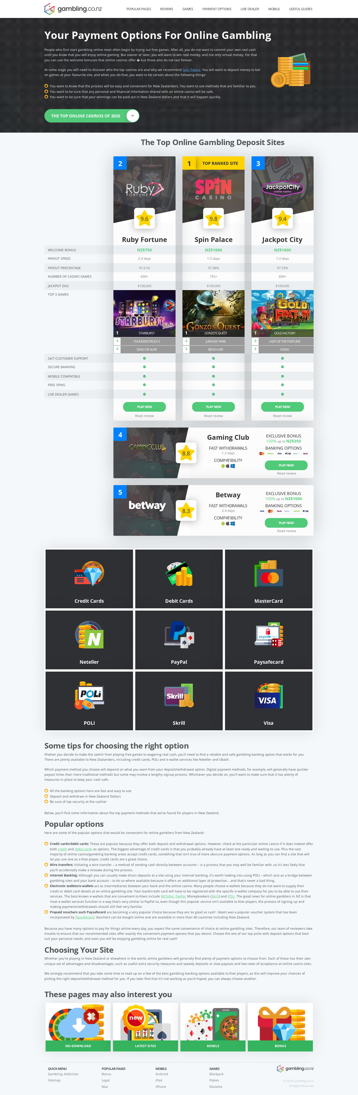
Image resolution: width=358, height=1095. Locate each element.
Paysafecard (84, 917)
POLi (231, 896)
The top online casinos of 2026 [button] (95, 116)
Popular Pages (139, 9)
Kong (284, 349)
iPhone (161, 1086)
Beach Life (215, 349)
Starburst (147, 333)
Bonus (106, 1074)
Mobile (274, 9)
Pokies (214, 1080)
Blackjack (216, 1074)
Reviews (166, 9)
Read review (213, 416)
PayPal (180, 896)
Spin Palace (191, 69)
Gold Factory (284, 333)
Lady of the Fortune (284, 341)
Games (187, 9)
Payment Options (216, 9)
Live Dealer (250, 9)
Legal (106, 1080)
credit (62, 849)
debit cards (83, 849)
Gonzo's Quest (216, 333)
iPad (159, 1080)
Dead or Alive (147, 349)
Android (162, 1074)
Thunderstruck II (146, 341)
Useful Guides (300, 9)
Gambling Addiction (63, 1074)
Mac (105, 1086)
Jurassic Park (216, 341)
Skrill (215, 896)
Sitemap (54, 1080)
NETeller (167, 896)
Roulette (215, 1086)
